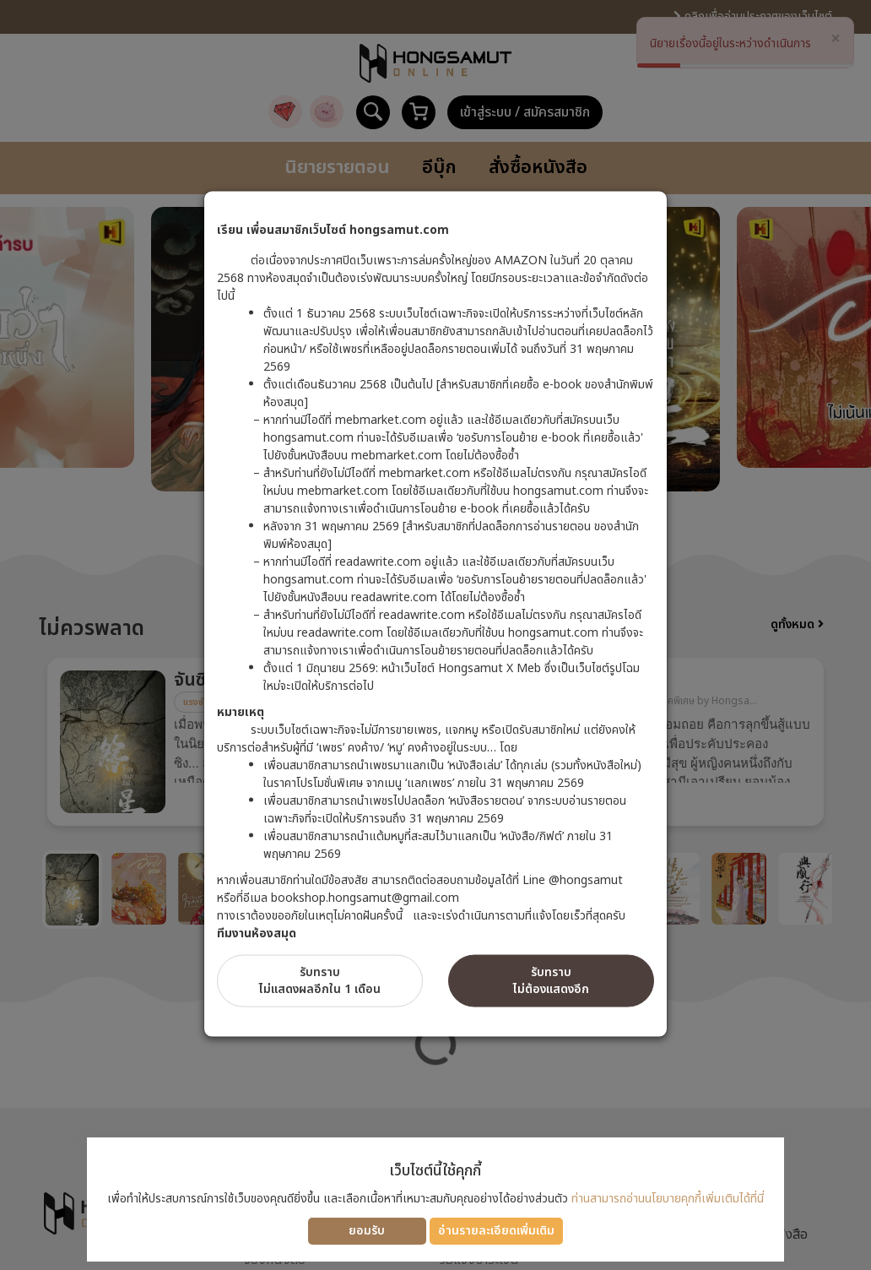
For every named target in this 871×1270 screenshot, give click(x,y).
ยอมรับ (367, 1231)
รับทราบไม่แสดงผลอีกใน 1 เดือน (320, 980)
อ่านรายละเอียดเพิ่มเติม (496, 1231)
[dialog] (435, 635)
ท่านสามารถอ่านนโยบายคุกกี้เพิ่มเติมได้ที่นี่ (667, 1199)
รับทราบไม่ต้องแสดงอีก (551, 980)
